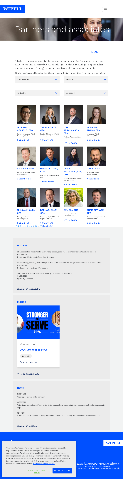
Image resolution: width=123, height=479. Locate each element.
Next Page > (47, 226)
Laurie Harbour (26, 268)
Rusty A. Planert (26, 279)
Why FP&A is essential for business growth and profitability (44, 273)
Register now (26, 362)
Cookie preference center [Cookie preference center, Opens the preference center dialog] (36, 471)
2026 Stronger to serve (34, 350)
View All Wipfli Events (28, 374)
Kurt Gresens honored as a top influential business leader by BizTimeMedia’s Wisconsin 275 (58, 416)
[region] (39, 459)
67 (41, 226)
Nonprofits (26, 356)
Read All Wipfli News (27, 426)
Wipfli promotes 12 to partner (31, 397)
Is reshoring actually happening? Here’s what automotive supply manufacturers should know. (59, 262)
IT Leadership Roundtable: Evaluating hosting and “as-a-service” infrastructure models (56, 252)
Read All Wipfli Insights (28, 289)
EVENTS (21, 302)
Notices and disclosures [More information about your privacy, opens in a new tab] (44, 464)
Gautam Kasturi (26, 257)
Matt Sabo (38, 257)
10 (36, 226)
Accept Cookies (62, 470)
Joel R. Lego (48, 257)
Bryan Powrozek (40, 268)
